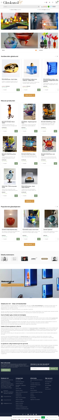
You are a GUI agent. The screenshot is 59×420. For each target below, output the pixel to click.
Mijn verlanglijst (48, 385)
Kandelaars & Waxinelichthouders (22, 408)
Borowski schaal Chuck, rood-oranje (48, 155)
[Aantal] (15, 90)
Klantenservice (5, 370)
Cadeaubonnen (19, 395)
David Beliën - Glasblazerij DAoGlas (21, 386)
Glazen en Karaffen (19, 403)
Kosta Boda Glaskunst (20, 381)
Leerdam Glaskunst (19, 383)
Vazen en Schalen (19, 399)
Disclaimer (32, 395)
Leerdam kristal (55, 317)
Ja (43, 417)
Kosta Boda (32, 329)
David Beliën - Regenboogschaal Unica (29, 122)
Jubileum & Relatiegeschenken (21, 406)
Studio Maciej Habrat (34, 327)
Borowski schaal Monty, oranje (48, 121)
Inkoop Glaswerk (33, 390)
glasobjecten (40, 305)
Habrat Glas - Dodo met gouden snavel (9, 187)
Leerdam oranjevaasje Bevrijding (9, 229)
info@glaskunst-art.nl (7, 403)
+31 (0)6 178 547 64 (7, 396)
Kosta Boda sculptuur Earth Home (30, 229)
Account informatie (48, 379)
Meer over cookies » (53, 417)
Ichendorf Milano (42, 327)
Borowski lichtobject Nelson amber (8, 122)
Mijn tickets (47, 383)
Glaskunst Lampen (19, 405)
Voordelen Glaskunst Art (35, 382)
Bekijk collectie (29, 95)
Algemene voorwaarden (35, 399)
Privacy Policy (33, 397)
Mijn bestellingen (48, 381)
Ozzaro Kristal (18, 388)
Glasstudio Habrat (19, 390)
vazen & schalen (27, 347)
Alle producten (48, 389)
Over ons (32, 388)
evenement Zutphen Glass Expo (36, 392)
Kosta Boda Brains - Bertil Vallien (9, 79)
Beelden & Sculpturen (20, 401)
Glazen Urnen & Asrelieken (21, 397)
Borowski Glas (18, 379)
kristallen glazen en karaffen (48, 347)
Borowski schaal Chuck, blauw (28, 154)
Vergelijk (5, 89)
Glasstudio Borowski (24, 336)
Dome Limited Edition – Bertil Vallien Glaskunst (28, 187)
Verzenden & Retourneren (35, 384)
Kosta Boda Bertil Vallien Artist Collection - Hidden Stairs (30, 80)
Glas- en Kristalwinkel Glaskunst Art (36, 380)
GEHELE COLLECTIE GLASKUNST (22, 392)
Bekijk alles (29, 201)
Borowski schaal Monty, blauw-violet (9, 155)
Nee (47, 417)
